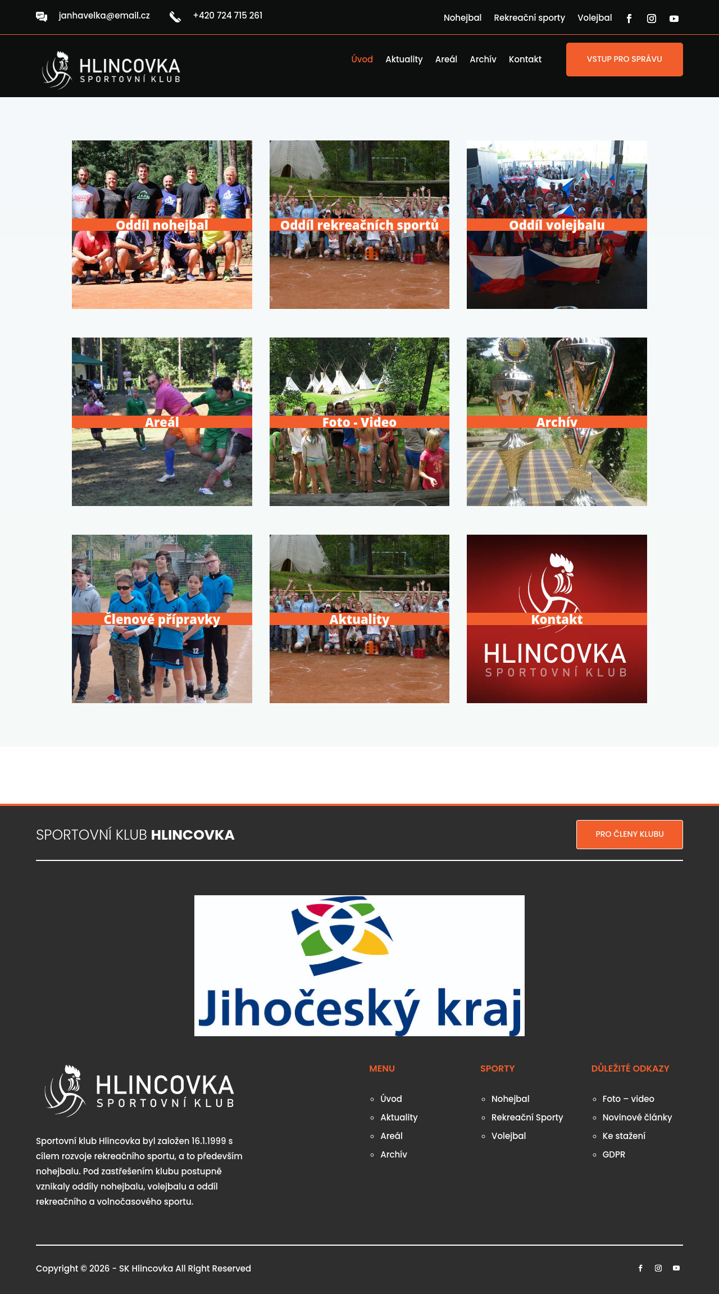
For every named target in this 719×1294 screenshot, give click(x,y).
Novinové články (637, 1117)
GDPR (614, 1154)
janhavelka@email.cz (104, 15)
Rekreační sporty (530, 19)
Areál (446, 60)
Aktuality (403, 60)
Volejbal (594, 19)
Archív (483, 60)
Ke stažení (624, 1136)
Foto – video (628, 1099)
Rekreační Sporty (527, 1117)
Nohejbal (463, 19)
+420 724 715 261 (227, 15)
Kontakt (525, 60)
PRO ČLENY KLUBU (629, 834)
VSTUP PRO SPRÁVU (624, 59)
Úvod (363, 60)
